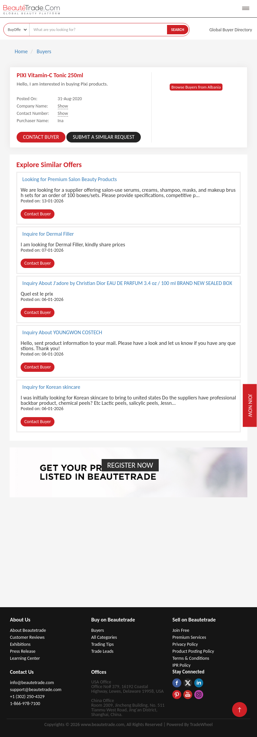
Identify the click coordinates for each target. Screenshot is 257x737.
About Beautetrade (28, 630)
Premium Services (189, 637)
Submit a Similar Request (103, 137)
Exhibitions (20, 644)
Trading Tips (102, 644)
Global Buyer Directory (231, 30)
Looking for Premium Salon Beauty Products (69, 179)
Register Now (130, 465)
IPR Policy (181, 665)
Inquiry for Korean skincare (51, 387)
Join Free (180, 630)
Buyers (97, 630)
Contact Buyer (41, 137)
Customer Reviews (27, 637)
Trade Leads (102, 651)
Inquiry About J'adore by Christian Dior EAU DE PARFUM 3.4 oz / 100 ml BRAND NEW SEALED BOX (127, 283)
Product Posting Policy (193, 651)
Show (63, 106)
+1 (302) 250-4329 (27, 696)
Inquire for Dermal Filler (48, 234)
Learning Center (25, 658)
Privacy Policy (185, 644)
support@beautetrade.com (35, 689)
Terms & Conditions (190, 658)
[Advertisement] (128, 557)
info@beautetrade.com (32, 682)
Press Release (23, 651)
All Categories (104, 637)
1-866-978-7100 (25, 703)
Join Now (250, 405)
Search (177, 29)
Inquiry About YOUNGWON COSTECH (62, 332)
